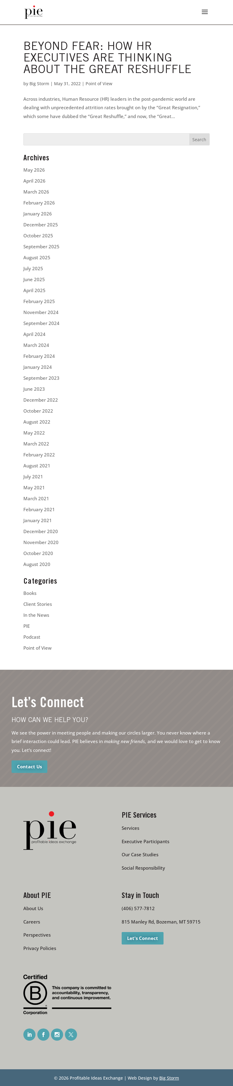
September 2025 (41, 246)
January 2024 (37, 367)
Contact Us (29, 766)
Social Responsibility (143, 868)
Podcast (31, 637)
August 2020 (36, 564)
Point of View (99, 83)
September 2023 (41, 378)
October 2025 (38, 235)
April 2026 (34, 181)
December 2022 (40, 400)
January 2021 (37, 520)
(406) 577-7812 (138, 908)
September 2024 (41, 323)
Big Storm (39, 83)
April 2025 (34, 290)
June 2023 (34, 389)
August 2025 (36, 257)
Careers (31, 922)
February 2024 (39, 356)
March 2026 (36, 192)
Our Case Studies (140, 854)
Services (130, 828)
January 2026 (37, 214)
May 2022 (34, 433)
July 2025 (33, 268)
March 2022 (36, 444)
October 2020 (38, 553)
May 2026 (34, 170)
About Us (33, 908)
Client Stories (37, 604)
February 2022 (39, 455)
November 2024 (41, 312)
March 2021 (36, 498)
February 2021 (39, 509)
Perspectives (37, 935)
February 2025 (39, 301)
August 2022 (36, 422)
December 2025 (40, 225)
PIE (26, 626)
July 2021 (33, 476)
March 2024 (36, 345)
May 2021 (34, 487)
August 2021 (36, 466)
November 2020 (41, 542)
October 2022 (38, 411)
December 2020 (40, 531)
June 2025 (34, 279)
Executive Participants (145, 841)
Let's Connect (142, 938)
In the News (36, 615)
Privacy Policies (39, 948)
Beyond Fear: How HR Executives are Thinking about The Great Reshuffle (107, 59)
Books (29, 593)
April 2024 (34, 334)
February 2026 (39, 203)
